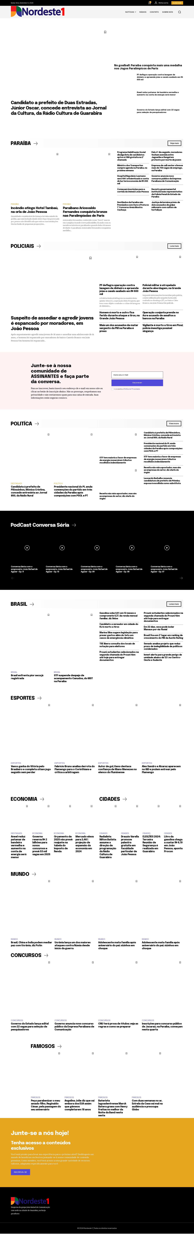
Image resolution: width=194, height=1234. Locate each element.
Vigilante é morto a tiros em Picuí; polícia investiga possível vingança (163, 328)
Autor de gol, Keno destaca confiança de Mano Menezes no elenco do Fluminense (117, 769)
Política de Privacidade (132, 389)
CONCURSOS (17, 1020)
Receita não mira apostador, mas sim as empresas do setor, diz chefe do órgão (117, 496)
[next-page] (181, 578)
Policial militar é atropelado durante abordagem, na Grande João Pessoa (162, 288)
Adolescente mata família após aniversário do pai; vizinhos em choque (117, 946)
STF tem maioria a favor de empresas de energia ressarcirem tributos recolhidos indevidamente (117, 460)
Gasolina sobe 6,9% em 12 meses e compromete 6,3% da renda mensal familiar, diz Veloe (118, 616)
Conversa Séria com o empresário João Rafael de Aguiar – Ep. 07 (164, 569)
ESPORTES (16, 763)
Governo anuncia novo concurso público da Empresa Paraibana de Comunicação (166, 178)
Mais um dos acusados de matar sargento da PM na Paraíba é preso (118, 328)
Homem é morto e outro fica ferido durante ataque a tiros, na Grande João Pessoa (119, 315)
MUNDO (14, 939)
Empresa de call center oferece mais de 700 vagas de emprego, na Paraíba (167, 168)
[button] (179, 12)
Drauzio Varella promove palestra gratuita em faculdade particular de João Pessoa (130, 846)
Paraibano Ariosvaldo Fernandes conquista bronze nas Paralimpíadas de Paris (85, 211)
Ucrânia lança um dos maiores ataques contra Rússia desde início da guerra (72, 946)
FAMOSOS (35, 1098)
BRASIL (14, 672)
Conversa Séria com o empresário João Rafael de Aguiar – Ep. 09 (94, 569)
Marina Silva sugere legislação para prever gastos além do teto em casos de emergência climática (118, 635)
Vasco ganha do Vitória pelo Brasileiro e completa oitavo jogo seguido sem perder (31, 769)
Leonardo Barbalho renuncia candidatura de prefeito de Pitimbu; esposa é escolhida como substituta (162, 480)
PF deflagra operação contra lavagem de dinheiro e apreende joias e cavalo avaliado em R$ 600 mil (160, 77)
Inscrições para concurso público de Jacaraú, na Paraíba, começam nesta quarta (162, 1027)
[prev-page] (13, 578)
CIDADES (103, 833)
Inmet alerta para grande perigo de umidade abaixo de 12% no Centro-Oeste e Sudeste (163, 657)
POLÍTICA (58, 483)
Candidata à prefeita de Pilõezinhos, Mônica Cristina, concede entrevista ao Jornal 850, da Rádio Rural (162, 435)
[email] (137, 375)
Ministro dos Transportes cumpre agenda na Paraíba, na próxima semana (132, 168)
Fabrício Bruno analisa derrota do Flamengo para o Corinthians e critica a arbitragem (75, 769)
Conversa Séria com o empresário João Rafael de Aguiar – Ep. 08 (129, 569)
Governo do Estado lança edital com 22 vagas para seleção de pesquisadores (30, 1027)
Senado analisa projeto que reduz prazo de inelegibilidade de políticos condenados (163, 646)
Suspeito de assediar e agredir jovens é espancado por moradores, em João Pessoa (52, 323)
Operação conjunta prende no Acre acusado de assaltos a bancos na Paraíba (161, 315)
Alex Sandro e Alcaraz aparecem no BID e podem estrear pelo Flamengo (161, 769)
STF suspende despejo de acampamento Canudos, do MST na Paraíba (73, 678)
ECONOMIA (37, 833)
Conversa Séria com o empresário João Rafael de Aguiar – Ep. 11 (24, 569)
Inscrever (137, 383)
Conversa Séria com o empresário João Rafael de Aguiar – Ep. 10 (59, 569)
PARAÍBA (15, 204)
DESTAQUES (16, 483)
